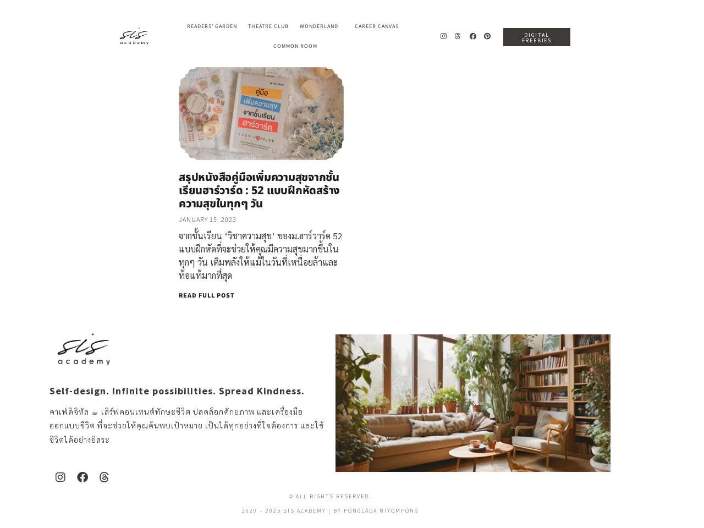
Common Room (295, 46)
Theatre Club (268, 26)
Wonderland (322, 26)
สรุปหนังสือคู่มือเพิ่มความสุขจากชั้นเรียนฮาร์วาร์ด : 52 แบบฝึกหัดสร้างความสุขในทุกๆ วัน (259, 190)
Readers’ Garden (212, 26)
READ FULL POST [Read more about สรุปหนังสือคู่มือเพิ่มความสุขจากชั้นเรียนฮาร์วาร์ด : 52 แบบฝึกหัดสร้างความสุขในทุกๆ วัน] (207, 295)
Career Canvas (379, 26)
